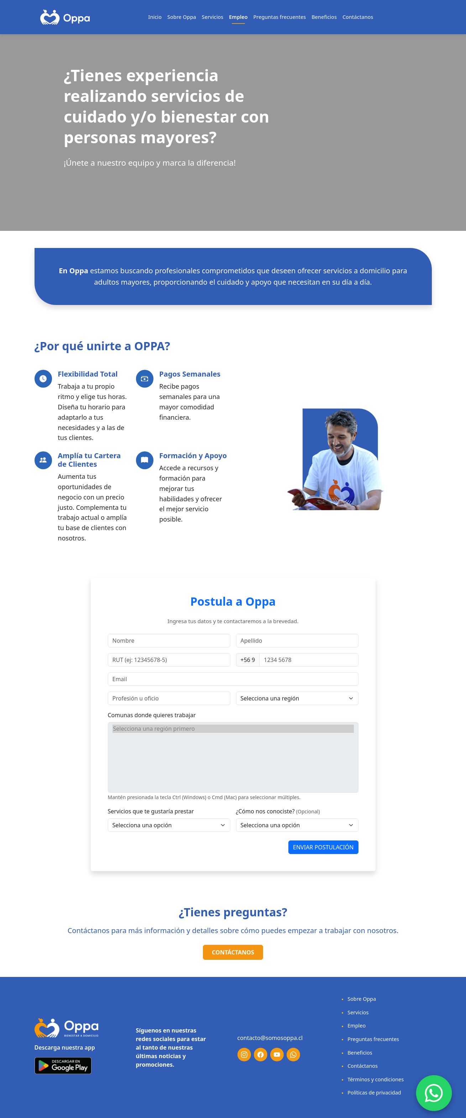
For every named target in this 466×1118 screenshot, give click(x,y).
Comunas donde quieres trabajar (152, 715)
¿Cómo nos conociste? (265, 811)
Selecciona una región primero (233, 729)
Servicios (212, 17)
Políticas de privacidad (370, 1092)
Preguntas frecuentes (279, 17)
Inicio (155, 17)
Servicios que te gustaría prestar (151, 811)
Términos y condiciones (371, 1079)
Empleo (238, 17)
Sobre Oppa (181, 17)
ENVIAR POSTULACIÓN (323, 847)
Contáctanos (357, 17)
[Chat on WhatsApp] (434, 1093)
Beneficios (324, 17)
